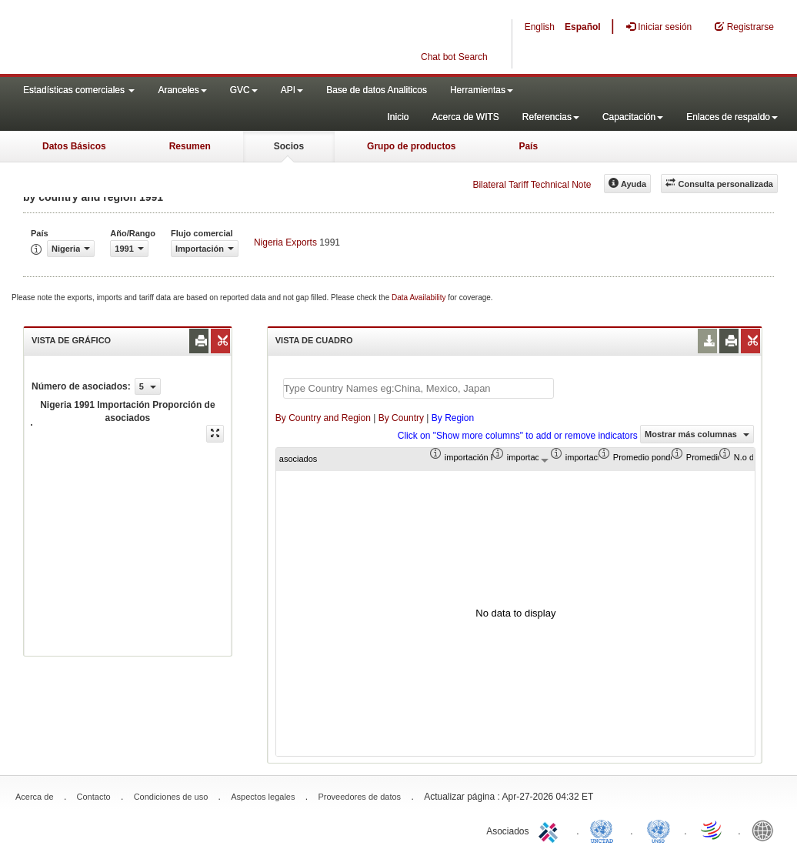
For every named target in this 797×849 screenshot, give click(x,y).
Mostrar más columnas (697, 434)
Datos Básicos (74, 146)
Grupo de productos (411, 146)
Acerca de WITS (465, 117)
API (292, 90)
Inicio (398, 117)
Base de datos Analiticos (376, 90)
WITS (154, 38)
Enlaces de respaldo (732, 117)
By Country (401, 418)
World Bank (766, 829)
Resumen (190, 146)
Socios (289, 146)
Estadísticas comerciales (79, 90)
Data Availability (420, 297)
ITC (550, 829)
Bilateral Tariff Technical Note (531, 184)
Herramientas (481, 90)
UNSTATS (658, 829)
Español (583, 27)
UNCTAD (604, 829)
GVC (244, 90)
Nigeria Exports (285, 242)
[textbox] (418, 388)
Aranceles (182, 90)
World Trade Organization (712, 829)
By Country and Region (323, 418)
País (528, 146)
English (540, 27)
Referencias (550, 117)
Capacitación (632, 117)
